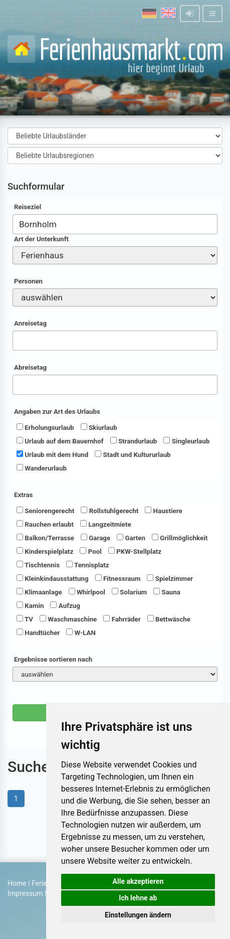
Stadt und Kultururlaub (132, 454)
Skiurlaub (99, 427)
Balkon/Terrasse (45, 538)
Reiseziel (27, 207)
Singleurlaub (186, 441)
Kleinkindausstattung (53, 578)
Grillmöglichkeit (179, 538)
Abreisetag (30, 367)
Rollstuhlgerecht (109, 511)
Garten (131, 538)
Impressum (25, 893)
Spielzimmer (170, 578)
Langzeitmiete (105, 524)
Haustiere (163, 511)
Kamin (30, 605)
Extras (23, 495)
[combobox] (115, 224)
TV (25, 619)
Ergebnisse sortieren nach (53, 659)
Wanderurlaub (42, 468)
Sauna (166, 592)
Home (17, 883)
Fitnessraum (118, 578)
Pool (90, 551)
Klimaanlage (39, 592)
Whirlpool (87, 592)
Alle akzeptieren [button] (138, 881)
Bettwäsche (168, 619)
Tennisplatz (87, 565)
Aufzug (65, 605)
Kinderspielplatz (45, 551)
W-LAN (81, 633)
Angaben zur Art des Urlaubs (57, 411)
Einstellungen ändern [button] (138, 915)
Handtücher (38, 633)
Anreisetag (30, 323)
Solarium (129, 592)
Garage (95, 538)
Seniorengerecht (45, 511)
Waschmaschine (68, 619)
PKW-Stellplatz (134, 551)
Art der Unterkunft (41, 239)
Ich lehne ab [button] (138, 898)
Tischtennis (38, 565)
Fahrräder (121, 619)
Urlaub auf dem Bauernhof (60, 441)
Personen (28, 281)
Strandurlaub (133, 441)
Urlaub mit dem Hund (52, 454)
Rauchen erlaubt (45, 524)
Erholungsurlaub (45, 427)
